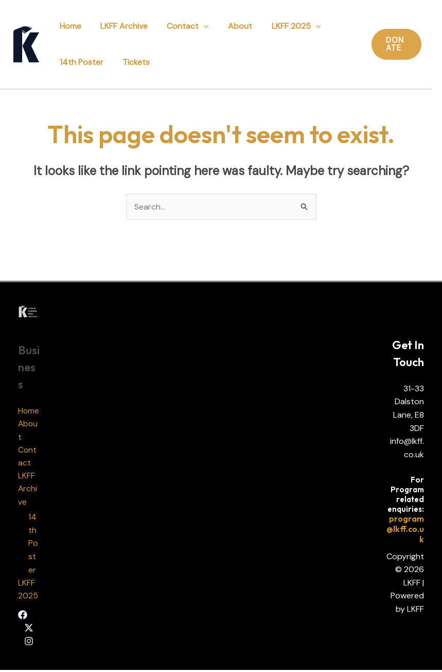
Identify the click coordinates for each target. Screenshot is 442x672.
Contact (181, 26)
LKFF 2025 (284, 26)
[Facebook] (22, 616)
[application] (197, 26)
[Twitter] (28, 629)
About (231, 26)
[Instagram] (28, 643)
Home (69, 26)
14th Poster (80, 62)
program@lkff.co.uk (405, 529)
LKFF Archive (120, 26)
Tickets (132, 62)
